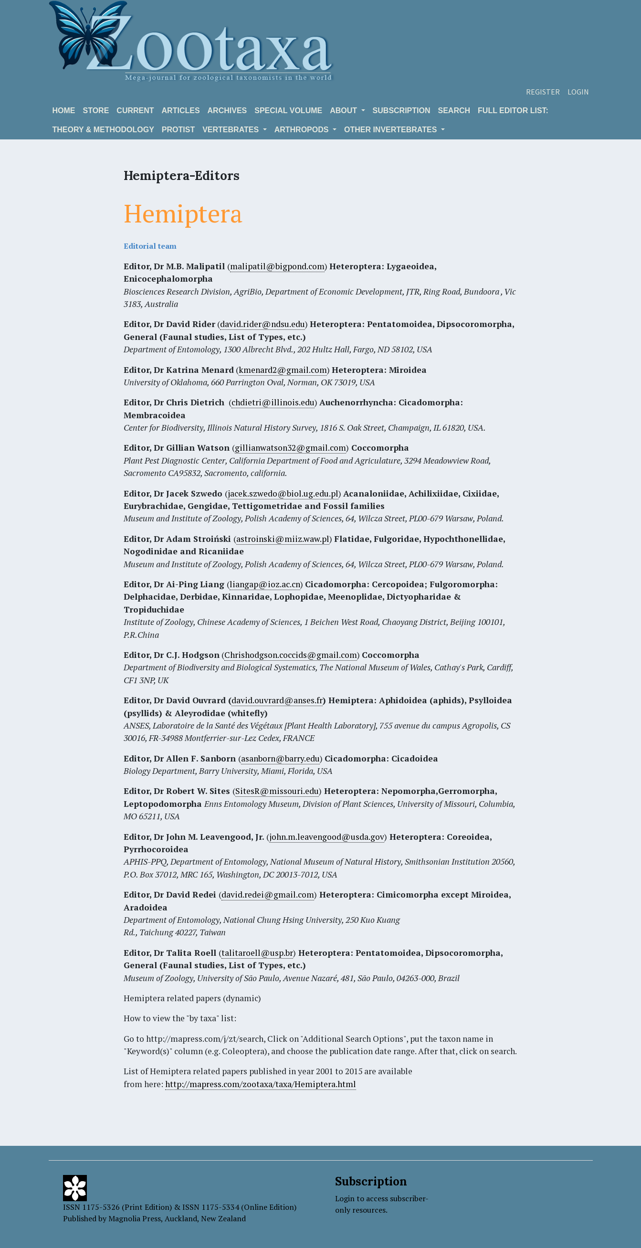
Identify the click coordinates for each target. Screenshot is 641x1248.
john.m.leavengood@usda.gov (326, 836)
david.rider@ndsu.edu (262, 323)
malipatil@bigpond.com (277, 266)
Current (135, 110)
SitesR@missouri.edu (277, 790)
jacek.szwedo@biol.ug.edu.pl (283, 493)
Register (543, 91)
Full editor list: (513, 110)
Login (578, 91)
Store (96, 110)
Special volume (288, 110)
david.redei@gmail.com (267, 894)
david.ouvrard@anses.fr (277, 700)
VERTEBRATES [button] (231, 130)
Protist (178, 130)
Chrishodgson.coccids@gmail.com (290, 654)
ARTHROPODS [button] (302, 130)
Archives (227, 110)
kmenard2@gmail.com (283, 369)
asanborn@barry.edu (280, 758)
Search (454, 110)
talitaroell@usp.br (257, 952)
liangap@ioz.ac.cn (265, 584)
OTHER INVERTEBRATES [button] (391, 130)
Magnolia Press (134, 1218)
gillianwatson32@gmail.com (290, 447)
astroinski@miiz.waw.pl (282, 538)
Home (64, 110)
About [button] (344, 110)
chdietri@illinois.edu (273, 402)
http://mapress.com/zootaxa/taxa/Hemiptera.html (260, 1084)
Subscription (402, 110)
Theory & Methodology (103, 130)
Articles (181, 110)
